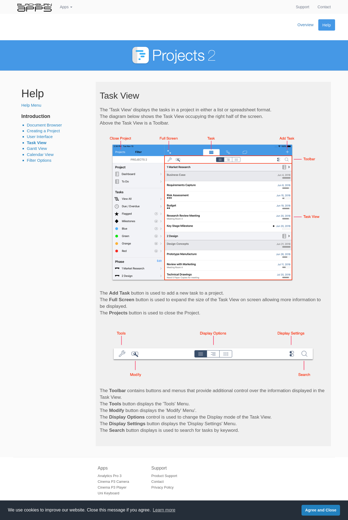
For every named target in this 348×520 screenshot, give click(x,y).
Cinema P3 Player (112, 487)
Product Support (164, 476)
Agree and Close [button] (320, 510)
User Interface (40, 136)
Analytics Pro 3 (110, 476)
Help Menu (31, 105)
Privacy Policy (162, 487)
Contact (326, 6)
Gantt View (37, 148)
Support (302, 7)
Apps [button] (66, 7)
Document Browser (44, 125)
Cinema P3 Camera (113, 481)
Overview (305, 25)
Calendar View (40, 154)
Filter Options (39, 160)
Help (326, 25)
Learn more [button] (164, 510)
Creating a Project (43, 130)
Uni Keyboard (108, 493)
